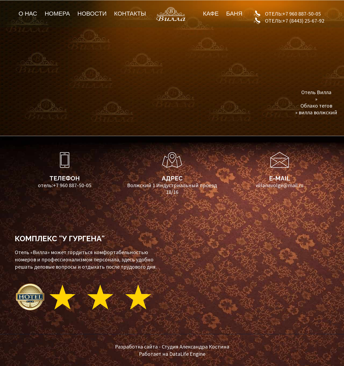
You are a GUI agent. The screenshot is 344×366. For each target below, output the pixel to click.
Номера (57, 13)
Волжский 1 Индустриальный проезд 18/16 (172, 188)
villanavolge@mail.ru (279, 185)
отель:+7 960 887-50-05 (64, 185)
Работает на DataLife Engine (172, 353)
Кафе (210, 13)
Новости (91, 13)
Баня (234, 13)
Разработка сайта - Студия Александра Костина (172, 346)
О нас (28, 13)
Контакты (130, 13)
